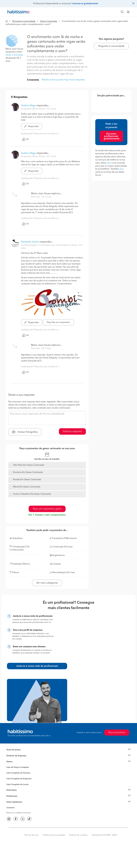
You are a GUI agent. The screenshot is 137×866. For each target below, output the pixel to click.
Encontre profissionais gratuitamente (111, 136)
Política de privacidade (54, 835)
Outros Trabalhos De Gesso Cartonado (32, 494)
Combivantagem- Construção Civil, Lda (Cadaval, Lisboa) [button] (49, 245)
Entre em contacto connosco (18, 813)
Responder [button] (31, 126)
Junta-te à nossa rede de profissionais (37, 666)
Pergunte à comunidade (23, 21)
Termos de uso (31, 835)
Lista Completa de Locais (17, 784)
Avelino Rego (28, 105)
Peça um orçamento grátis (47, 509)
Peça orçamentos (116, 732)
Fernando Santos (30, 242)
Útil (25, 139)
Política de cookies (78, 835)
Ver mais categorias (47, 583)
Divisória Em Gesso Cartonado (28, 472)
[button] (12, 41)
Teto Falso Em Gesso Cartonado (28, 465)
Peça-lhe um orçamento (58, 322)
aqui (109, 163)
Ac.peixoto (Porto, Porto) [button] (33, 109)
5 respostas (33, 80)
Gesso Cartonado (48, 21)
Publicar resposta (72, 431)
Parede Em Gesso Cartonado (27, 480)
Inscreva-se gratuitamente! (85, 4)
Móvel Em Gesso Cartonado (26, 487)
